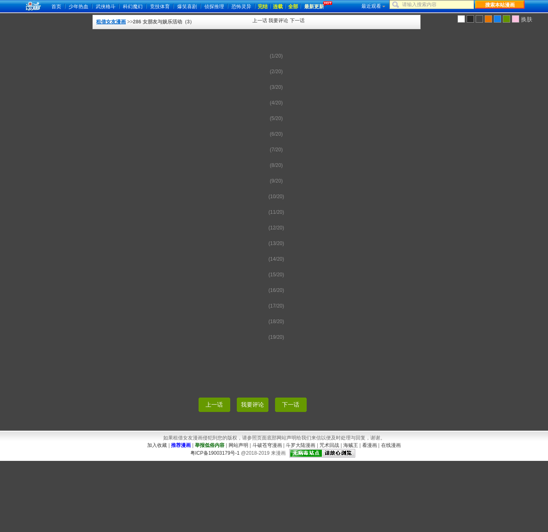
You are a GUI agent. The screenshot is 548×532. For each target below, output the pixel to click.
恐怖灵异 (241, 6)
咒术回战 (329, 445)
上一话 (259, 20)
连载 (278, 6)
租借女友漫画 (111, 22)
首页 (56, 6)
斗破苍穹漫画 (267, 445)
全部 (293, 6)
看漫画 (369, 445)
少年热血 (78, 6)
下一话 (297, 20)
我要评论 (278, 20)
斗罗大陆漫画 (300, 445)
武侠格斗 (106, 6)
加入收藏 (157, 445)
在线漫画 (391, 445)
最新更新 (314, 6)
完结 (263, 6)
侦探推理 (214, 6)
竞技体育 (160, 6)
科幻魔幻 (133, 6)
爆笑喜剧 (187, 6)
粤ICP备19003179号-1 (215, 453)
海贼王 (350, 445)
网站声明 (238, 445)
